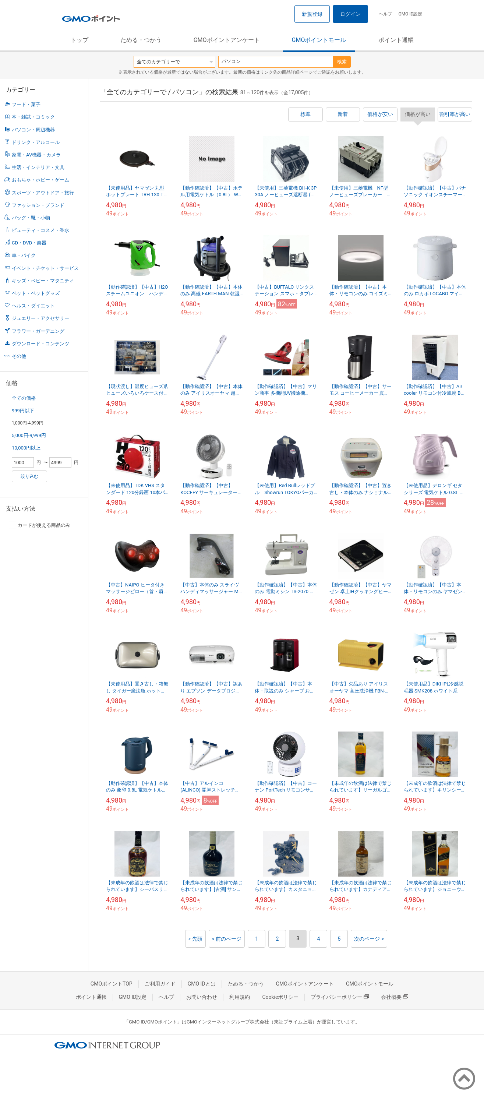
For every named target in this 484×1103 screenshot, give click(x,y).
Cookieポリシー (280, 997)
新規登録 (312, 14)
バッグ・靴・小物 (31, 218)
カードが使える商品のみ (39, 525)
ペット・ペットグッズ (36, 293)
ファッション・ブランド (38, 205)
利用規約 (239, 997)
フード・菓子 (26, 104)
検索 (342, 61)
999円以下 (23, 410)
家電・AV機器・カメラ (36, 155)
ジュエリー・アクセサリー (40, 318)
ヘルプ (385, 14)
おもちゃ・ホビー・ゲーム (40, 180)
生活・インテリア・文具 (38, 167)
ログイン (350, 14)
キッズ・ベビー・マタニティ (43, 280)
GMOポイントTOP (112, 984)
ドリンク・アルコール (36, 142)
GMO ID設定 (410, 14)
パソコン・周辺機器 (33, 130)
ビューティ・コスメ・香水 (40, 230)
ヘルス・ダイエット (33, 306)
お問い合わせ (201, 997)
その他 (19, 356)
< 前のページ (227, 939)
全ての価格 (24, 398)
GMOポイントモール (319, 39)
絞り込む (29, 476)
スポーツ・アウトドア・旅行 (43, 192)
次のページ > (369, 939)
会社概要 (394, 997)
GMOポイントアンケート (227, 39)
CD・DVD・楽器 (29, 243)
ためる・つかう (141, 39)
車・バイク (24, 255)
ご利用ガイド (160, 984)
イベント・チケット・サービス (45, 268)
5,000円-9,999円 (29, 435)
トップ (79, 39)
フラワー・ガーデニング (38, 331)
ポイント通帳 (396, 39)
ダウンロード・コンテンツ (40, 343)
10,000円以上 (26, 448)
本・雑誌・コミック (33, 117)
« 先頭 (195, 939)
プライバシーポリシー (340, 997)
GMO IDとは (202, 984)
